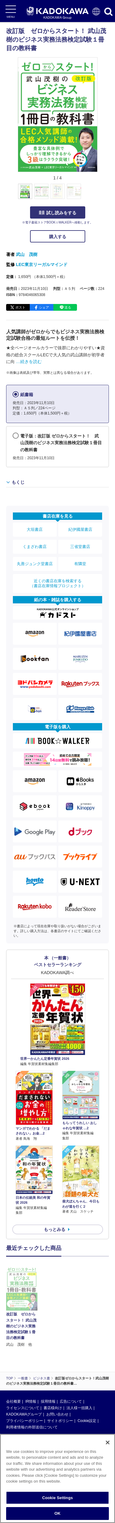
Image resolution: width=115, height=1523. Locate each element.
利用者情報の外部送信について (32, 1382)
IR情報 (30, 1356)
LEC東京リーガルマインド (41, 264)
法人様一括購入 (79, 1363)
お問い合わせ (57, 1369)
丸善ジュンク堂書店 (35, 563)
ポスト (20, 307)
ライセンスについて (22, 1363)
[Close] (107, 1442)
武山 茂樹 (26, 254)
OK (58, 1513)
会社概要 (13, 1356)
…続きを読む (29, 361)
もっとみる (54, 1229)
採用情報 (48, 1356)
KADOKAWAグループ (24, 1369)
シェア (44, 307)
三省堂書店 (80, 546)
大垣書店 (35, 529)
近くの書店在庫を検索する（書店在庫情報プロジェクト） (58, 583)
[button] (101, 194)
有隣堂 (80, 563)
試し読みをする (57, 212)
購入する (57, 236)
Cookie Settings (57, 1497)
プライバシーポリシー (24, 1376)
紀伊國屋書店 (80, 529)
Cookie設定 (87, 1376)
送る (67, 307)
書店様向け (53, 1363)
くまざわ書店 (35, 546)
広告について (71, 1356)
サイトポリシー (60, 1376)
